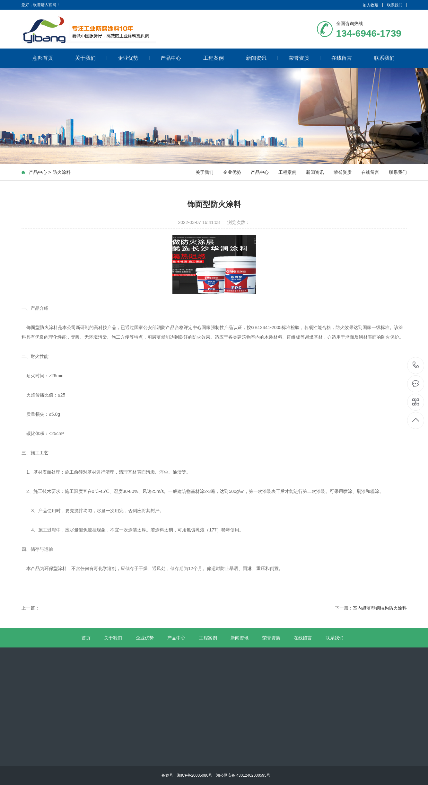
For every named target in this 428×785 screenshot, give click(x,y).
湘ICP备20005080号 (194, 775)
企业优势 (134, 58)
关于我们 (91, 58)
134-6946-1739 (415, 365)
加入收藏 (370, 5)
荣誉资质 (304, 58)
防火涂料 (62, 172)
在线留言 (347, 58)
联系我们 (394, 5)
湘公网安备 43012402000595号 (241, 775)
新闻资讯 (262, 58)
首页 (86, 637)
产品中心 (176, 58)
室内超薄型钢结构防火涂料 (380, 608)
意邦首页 (48, 58)
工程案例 (219, 58)
